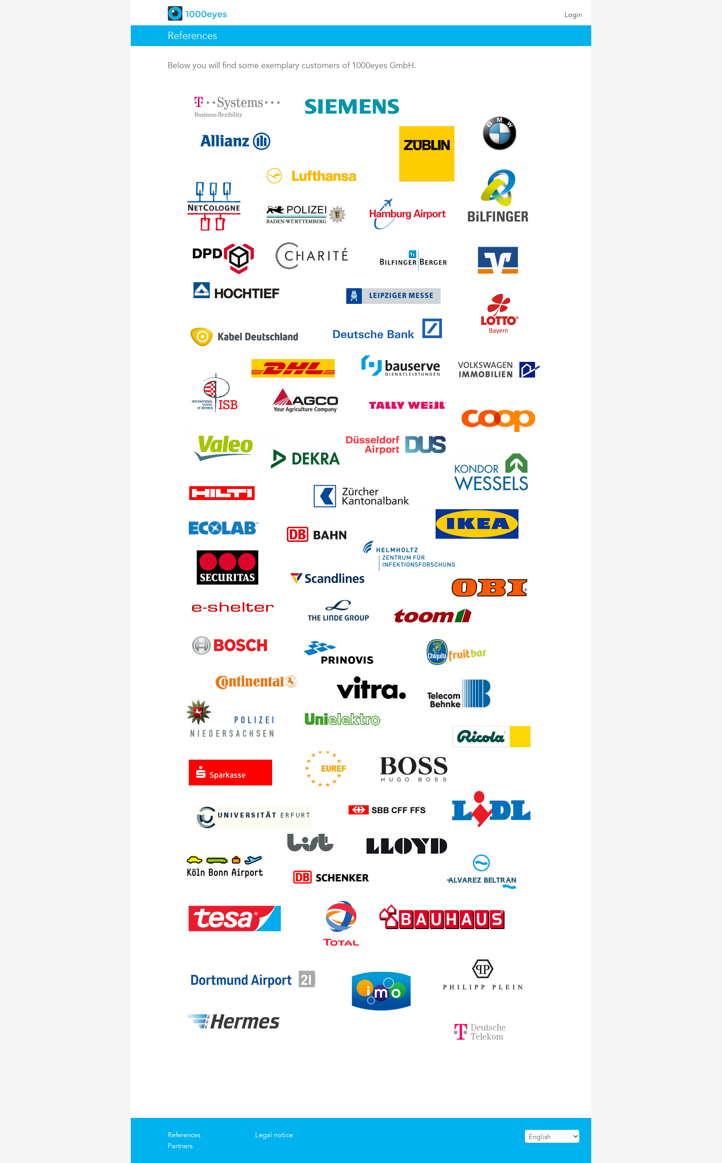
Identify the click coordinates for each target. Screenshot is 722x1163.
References (184, 1134)
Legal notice (274, 1134)
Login (573, 14)
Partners (180, 1145)
